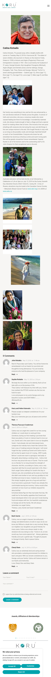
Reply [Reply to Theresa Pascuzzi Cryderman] (13, 511)
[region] (21, 664)
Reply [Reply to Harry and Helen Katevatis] (13, 420)
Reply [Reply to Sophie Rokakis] (13, 403)
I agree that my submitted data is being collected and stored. (23, 594)
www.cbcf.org (32, 189)
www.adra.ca (7, 191)
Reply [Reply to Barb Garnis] (13, 542)
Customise (12, 667)
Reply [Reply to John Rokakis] (13, 374)
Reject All (30, 667)
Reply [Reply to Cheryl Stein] (13, 566)
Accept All (21, 672)
